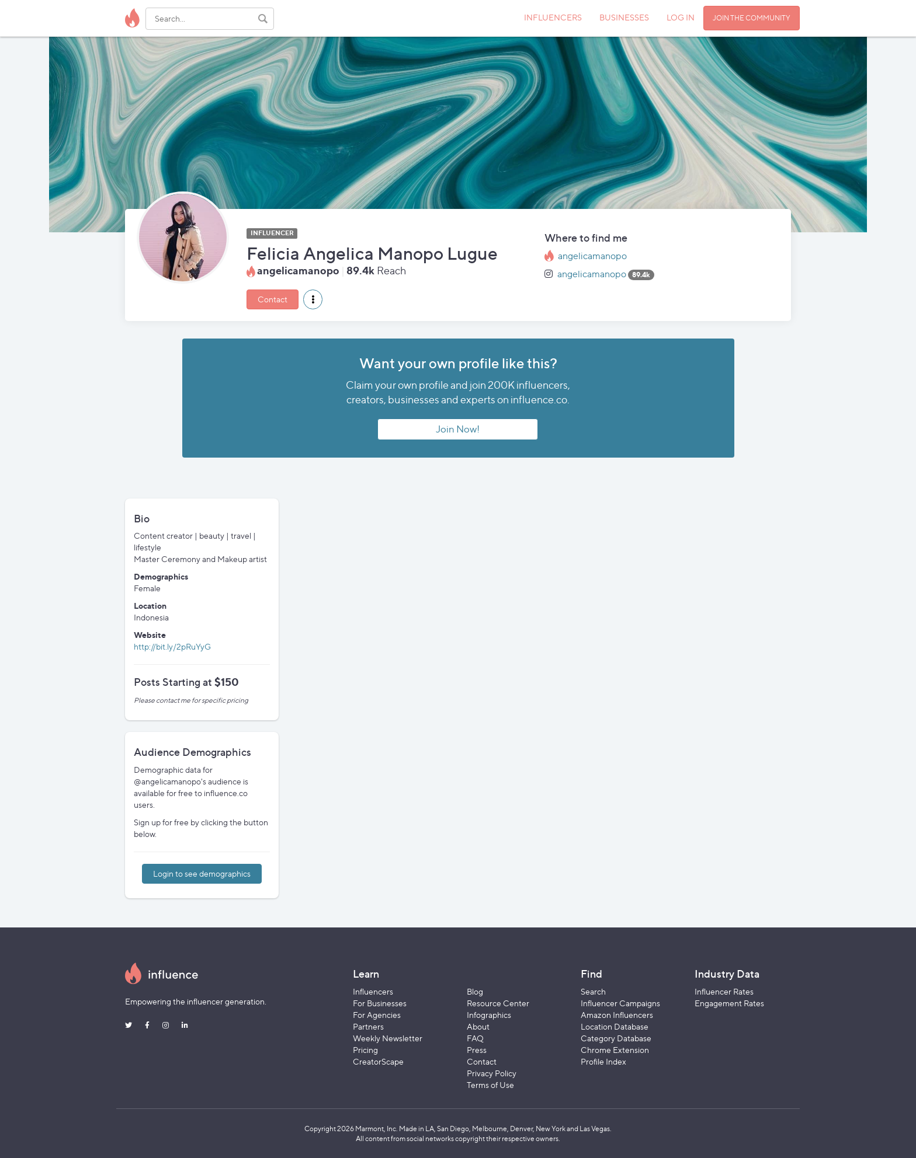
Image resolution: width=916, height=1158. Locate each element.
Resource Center (498, 1003)
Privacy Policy (491, 1073)
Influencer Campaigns (620, 1003)
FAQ (475, 1038)
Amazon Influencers (617, 1015)
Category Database (616, 1038)
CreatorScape (378, 1061)
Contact (272, 299)
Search (593, 991)
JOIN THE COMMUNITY (751, 17)
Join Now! (458, 429)
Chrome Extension (615, 1050)
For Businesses (380, 1003)
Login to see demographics (202, 873)
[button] (312, 299)
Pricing (365, 1050)
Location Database (614, 1026)
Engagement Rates (729, 1003)
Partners (368, 1026)
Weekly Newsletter (387, 1038)
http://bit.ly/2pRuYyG (172, 646)
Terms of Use (490, 1085)
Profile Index (603, 1061)
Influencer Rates (724, 991)
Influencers (373, 991)
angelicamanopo (592, 255)
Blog (475, 991)
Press (477, 1050)
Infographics (489, 1015)
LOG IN (681, 17)
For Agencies (377, 1015)
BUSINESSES (624, 17)
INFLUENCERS (553, 17)
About (478, 1026)
